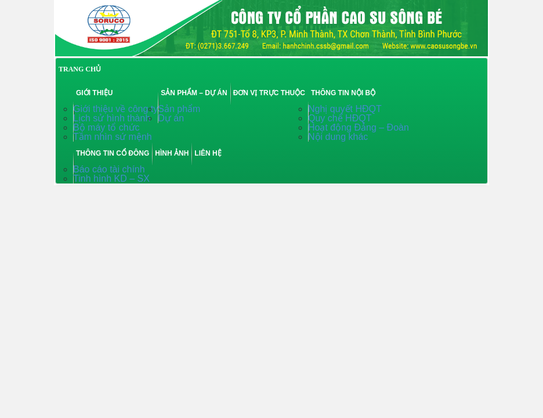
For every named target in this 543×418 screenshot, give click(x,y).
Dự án (171, 118)
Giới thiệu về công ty (115, 109)
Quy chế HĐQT (339, 118)
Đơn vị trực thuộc (269, 93)
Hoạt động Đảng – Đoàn (358, 127)
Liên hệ (207, 153)
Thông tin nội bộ (343, 93)
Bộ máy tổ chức (106, 127)
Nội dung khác (338, 137)
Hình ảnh (172, 153)
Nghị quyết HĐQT (345, 109)
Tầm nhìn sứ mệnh (112, 137)
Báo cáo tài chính (109, 169)
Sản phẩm (179, 109)
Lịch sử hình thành (111, 118)
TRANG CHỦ (80, 69)
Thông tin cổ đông (112, 153)
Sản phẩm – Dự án (194, 93)
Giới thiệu (94, 93)
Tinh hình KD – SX (111, 178)
